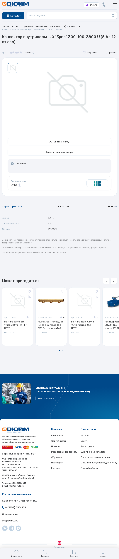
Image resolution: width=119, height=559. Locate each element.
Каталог (16, 26)
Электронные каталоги (93, 451)
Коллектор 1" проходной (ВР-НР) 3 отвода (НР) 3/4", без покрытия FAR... (51, 325)
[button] (106, 281)
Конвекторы (74, 26)
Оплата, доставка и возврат (95, 457)
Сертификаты (58, 440)
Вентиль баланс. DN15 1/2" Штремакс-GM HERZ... (82, 325)
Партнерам (57, 462)
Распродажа (87, 446)
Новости (55, 446)
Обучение (56, 457)
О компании (57, 435)
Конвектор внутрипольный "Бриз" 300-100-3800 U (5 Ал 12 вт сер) (32, 29)
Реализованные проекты (64, 451)
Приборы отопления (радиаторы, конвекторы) (44, 26)
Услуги (84, 440)
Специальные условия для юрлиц (99, 462)
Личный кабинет (89, 468)
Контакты (56, 468)
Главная (5, 26)
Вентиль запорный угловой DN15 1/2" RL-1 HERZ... (15, 325)
